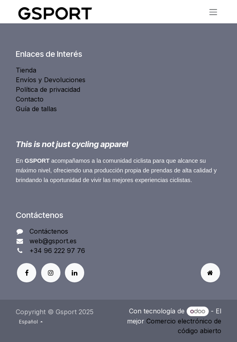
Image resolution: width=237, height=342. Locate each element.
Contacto (30, 99)
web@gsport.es (53, 241)
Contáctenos (48, 231)
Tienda (26, 70)
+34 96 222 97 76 (57, 251)
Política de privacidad (48, 89)
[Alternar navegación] (213, 11)
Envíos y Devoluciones (50, 80)
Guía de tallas (36, 109)
